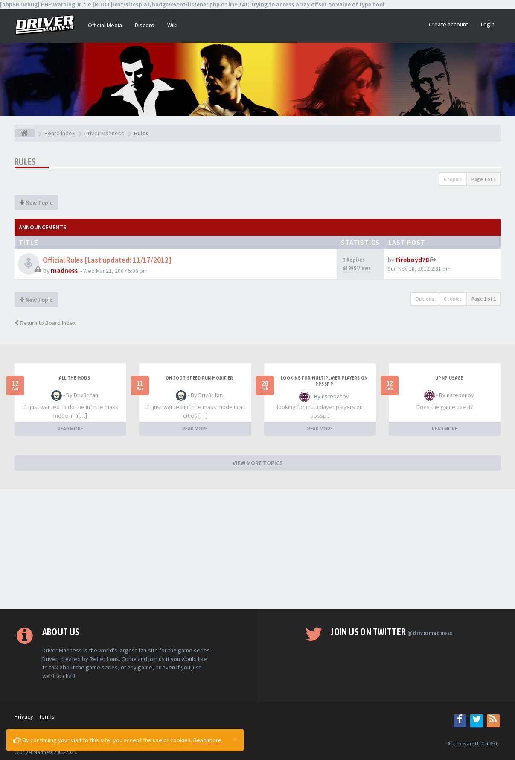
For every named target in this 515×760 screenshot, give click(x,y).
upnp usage (449, 378)
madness (64, 270)
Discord (144, 25)
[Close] (235, 739)
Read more (207, 740)
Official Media (105, 25)
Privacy (24, 716)
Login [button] (488, 24)
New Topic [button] (36, 202)
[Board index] (25, 133)
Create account (448, 24)
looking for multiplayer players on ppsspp (324, 381)
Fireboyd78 (412, 259)
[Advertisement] (258, 549)
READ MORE (70, 428)
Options (424, 298)
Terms (47, 716)
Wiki (172, 25)
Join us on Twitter (391, 631)
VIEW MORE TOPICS (258, 463)
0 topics (453, 179)
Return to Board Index (45, 323)
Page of (483, 179)
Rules (25, 162)
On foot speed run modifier (199, 378)
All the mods (74, 378)
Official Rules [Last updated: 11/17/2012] (107, 260)
